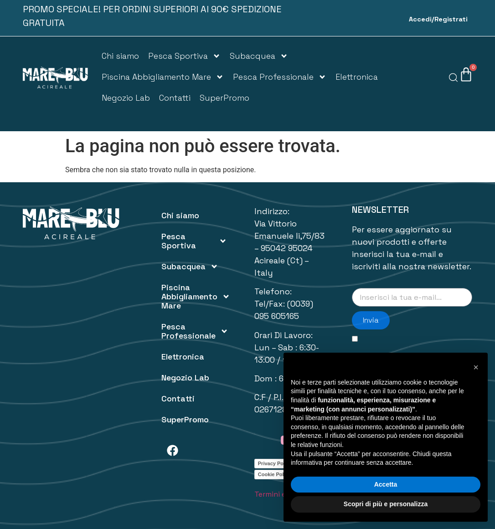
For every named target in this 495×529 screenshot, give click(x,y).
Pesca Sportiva (184, 56)
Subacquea (259, 56)
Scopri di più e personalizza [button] (386, 504)
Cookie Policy (274, 474)
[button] (476, 367)
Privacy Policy (275, 463)
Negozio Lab (126, 97)
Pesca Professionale (279, 77)
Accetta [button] (385, 484)
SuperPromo (224, 97)
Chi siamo (120, 56)
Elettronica (356, 77)
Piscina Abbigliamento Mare (163, 77)
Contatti (175, 97)
